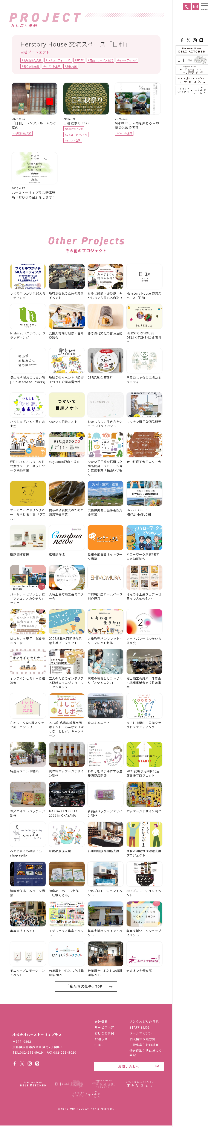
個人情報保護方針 (143, 1040)
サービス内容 (104, 1029)
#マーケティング (127, 61)
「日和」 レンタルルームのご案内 (34, 125)
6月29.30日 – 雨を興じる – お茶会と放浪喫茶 (137, 125)
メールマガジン (141, 1035)
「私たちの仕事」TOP (84, 1000)
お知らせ (101, 1040)
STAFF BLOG (140, 1029)
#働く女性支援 (30, 67)
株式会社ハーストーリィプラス (40, 1026)
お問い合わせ (128, 1068)
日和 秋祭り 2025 (76, 123)
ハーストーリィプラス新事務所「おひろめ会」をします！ (34, 195)
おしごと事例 (104, 1035)
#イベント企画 (51, 67)
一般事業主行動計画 (144, 1046)
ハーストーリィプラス (192, 24)
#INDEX (79, 61)
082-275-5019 (31, 1054)
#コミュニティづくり (58, 61)
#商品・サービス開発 (100, 61)
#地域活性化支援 (31, 61)
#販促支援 (71, 67)
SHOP (99, 1046)
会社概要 (101, 1023)
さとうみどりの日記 (144, 1023)
